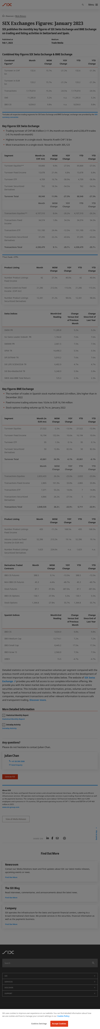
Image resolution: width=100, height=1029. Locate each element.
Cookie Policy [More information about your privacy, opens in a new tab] (63, 1016)
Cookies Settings (39, 1023)
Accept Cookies (59, 1023)
